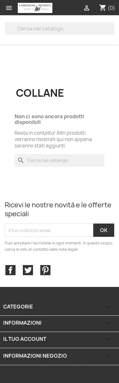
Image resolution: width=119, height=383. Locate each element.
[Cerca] (59, 28)
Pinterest (45, 270)
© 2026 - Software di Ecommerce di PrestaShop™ (45, 371)
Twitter (28, 270)
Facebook (10, 270)
